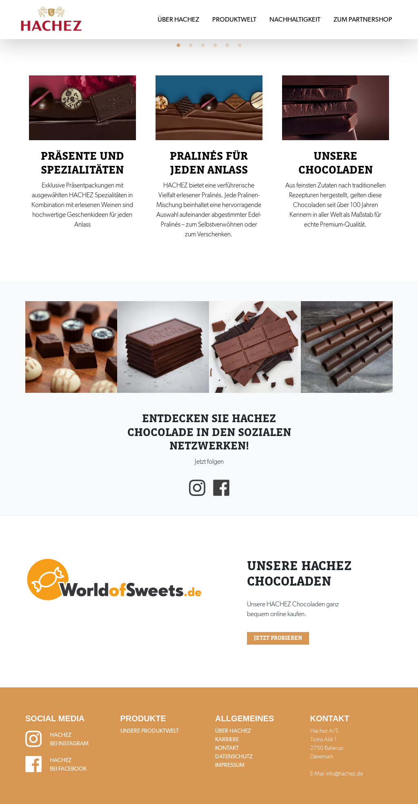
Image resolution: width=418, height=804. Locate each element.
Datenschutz (234, 756)
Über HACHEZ (178, 19)
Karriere (227, 739)
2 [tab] (191, 46)
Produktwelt (234, 19)
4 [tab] (215, 46)
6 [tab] (240, 46)
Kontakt (227, 748)
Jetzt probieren (278, 638)
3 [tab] (203, 46)
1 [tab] (178, 46)
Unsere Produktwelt (149, 730)
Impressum (230, 765)
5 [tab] (227, 46)
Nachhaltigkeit (294, 19)
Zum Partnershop (363, 19)
